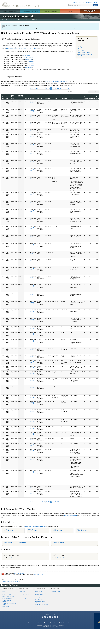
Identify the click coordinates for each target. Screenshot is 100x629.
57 (44, 88)
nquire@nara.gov (12, 558)
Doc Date (32, 98)
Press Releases (58, 543)
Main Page (81, 45)
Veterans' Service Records (30, 11)
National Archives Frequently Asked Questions (41, 593)
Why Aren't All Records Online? (40, 602)
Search (95, 5)
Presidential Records (7, 598)
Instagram (47, 617)
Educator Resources (50, 11)
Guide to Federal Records (41, 596)
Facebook (42, 617)
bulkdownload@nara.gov (70, 515)
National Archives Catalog (8, 596)
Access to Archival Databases (6, 601)
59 (49, 88)
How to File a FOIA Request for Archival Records (41, 605)
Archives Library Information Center (9, 604)
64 (60, 88)
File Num (47, 98)
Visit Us (70, 11)
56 (42, 88)
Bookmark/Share (87, 2)
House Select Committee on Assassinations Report (85, 51)
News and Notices (55, 591)
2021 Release (82, 530)
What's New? (55, 589)
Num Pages (86, 97)
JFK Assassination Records (24, 19)
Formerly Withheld (20, 97)
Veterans (21, 599)
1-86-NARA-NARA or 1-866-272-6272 (50, 626)
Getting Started (38, 591)
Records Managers (23, 598)
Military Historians (23, 593)
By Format (4, 593)
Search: (69, 91)
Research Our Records (10, 11)
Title (71, 98)
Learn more (87, 626)
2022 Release (57, 530)
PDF (31, 102)
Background (81, 47)
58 (46, 88)
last (69, 88)
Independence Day (47, 28)
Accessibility (37, 622)
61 (53, 88)
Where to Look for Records (41, 599)
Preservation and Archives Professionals (25, 595)
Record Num (8, 97)
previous (36, 88)
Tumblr (50, 617)
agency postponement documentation (35, 526)
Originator (92, 98)
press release (26, 55)
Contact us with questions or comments (10, 581)
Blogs (55, 617)
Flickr (57, 617)
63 (58, 88)
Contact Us (95, 2)
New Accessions (55, 593)
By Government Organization (9, 594)
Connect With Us (50, 614)
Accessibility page (38, 574)
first (31, 88)
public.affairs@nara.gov (62, 558)
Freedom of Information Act (54, 622)
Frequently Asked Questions (15, 543)
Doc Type (39, 98)
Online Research (7, 589)
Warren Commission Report (85, 49)
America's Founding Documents (90, 10)
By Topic (4, 591)
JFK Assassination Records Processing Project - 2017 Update (22, 48)
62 (55, 88)
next (65, 88)
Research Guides (40, 589)
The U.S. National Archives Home (20, 4)
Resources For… (24, 589)
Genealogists (22, 591)
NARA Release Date (13, 97)
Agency (27, 98)
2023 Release (33, 530)
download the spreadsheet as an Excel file (56, 81)
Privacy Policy (44, 622)
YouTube (52, 617)
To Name (54, 98)
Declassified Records (40, 598)
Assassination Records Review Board (86, 54)
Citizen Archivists (77, 2)
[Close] (98, 615)
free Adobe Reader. (19, 573)
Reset (96, 92)
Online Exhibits (5, 606)
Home (3, 19)
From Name (64, 98)
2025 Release (9, 530)
